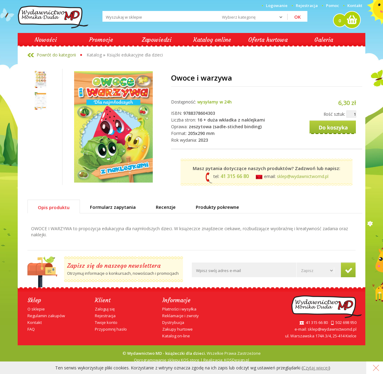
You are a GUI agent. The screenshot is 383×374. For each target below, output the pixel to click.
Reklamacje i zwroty (180, 315)
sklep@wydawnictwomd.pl (302, 176)
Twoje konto (106, 322)
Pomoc (332, 5)
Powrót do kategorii (56, 55)
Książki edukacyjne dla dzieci (135, 55)
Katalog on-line (176, 336)
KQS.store (190, 360)
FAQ (31, 329)
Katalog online (212, 39)
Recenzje (166, 207)
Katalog (94, 55)
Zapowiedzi (156, 39)
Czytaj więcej (316, 368)
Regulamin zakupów (46, 315)
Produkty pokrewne (217, 207)
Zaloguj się (105, 309)
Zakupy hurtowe (177, 329)
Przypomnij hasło (111, 329)
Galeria (323, 39)
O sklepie (36, 309)
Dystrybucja (173, 322)
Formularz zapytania (113, 207)
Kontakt (354, 5)
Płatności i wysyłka (179, 309)
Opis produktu (54, 207)
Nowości (45, 39)
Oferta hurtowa (268, 39)
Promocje (101, 39)
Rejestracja (105, 315)
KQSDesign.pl (236, 360)
